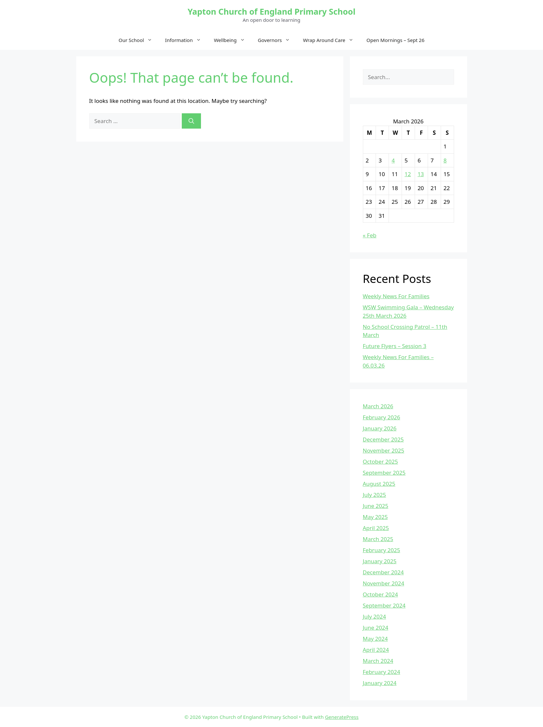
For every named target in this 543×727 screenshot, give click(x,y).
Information (186, 40)
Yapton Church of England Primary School (271, 11)
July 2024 (374, 616)
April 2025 (376, 528)
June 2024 (376, 627)
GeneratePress (342, 717)
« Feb (370, 235)
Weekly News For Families (396, 296)
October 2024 (380, 594)
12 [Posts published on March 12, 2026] (408, 174)
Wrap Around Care (331, 40)
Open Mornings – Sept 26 (395, 40)
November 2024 (383, 583)
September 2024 (384, 605)
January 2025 (380, 561)
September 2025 (384, 472)
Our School (139, 40)
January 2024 (380, 683)
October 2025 (380, 461)
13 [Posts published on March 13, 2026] (421, 174)
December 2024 (383, 572)
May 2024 (375, 638)
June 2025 (376, 506)
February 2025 (381, 550)
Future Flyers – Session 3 (394, 346)
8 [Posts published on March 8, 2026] (445, 160)
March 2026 (378, 406)
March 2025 (378, 539)
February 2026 (381, 417)
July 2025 (374, 494)
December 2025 (383, 439)
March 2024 (378, 660)
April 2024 (376, 649)
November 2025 (383, 450)
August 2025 (379, 483)
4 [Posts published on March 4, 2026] (393, 160)
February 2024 (381, 672)
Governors (277, 40)
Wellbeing (232, 40)
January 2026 (380, 428)
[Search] (191, 121)
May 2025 (375, 517)
